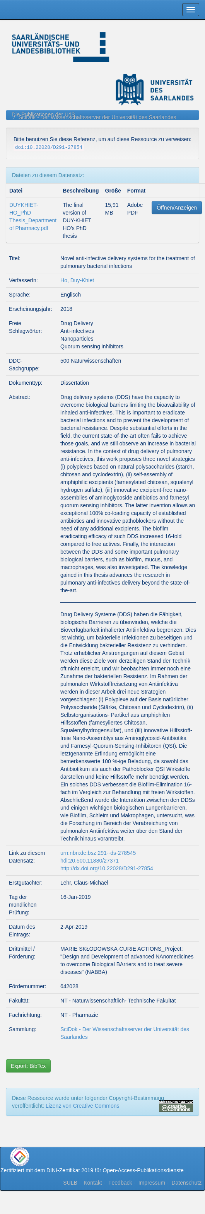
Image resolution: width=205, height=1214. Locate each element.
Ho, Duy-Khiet (77, 280)
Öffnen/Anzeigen (177, 208)
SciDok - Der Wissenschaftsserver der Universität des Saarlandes (97, 117)
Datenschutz (186, 1183)
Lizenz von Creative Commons (83, 1106)
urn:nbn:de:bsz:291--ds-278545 (98, 853)
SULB (70, 1183)
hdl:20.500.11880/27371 (89, 861)
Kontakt (93, 1183)
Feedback (120, 1183)
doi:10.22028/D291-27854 (48, 147)
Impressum (151, 1183)
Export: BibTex (28, 1066)
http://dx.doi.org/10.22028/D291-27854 (106, 868)
